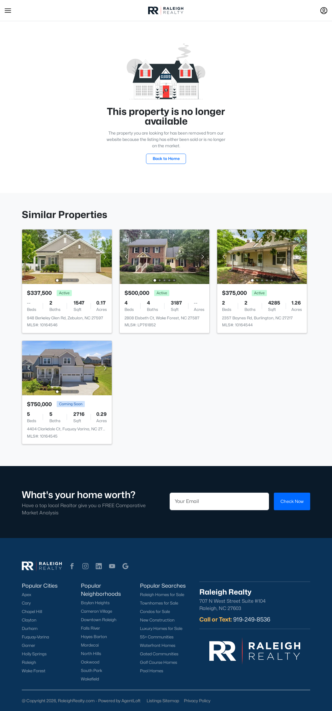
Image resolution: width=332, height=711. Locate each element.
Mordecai (90, 645)
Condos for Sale (155, 611)
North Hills (91, 653)
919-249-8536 (251, 619)
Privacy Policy (197, 700)
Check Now (292, 501)
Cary (26, 603)
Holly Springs (34, 653)
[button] (7, 10)
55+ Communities (157, 636)
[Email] (219, 501)
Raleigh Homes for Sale (162, 594)
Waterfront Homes (157, 645)
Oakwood (90, 662)
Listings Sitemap (163, 700)
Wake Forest (33, 670)
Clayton (29, 620)
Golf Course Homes (158, 662)
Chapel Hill (32, 611)
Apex (26, 594)
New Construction (157, 620)
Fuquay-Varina (35, 636)
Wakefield (90, 679)
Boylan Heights (95, 602)
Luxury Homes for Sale (161, 628)
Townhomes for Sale (159, 603)
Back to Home (166, 158)
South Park (91, 670)
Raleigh (29, 662)
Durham (30, 628)
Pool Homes (151, 670)
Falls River (90, 628)
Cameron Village (96, 611)
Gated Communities (159, 653)
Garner (28, 645)
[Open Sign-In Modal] (324, 10)
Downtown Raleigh (98, 619)
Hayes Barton (94, 636)
